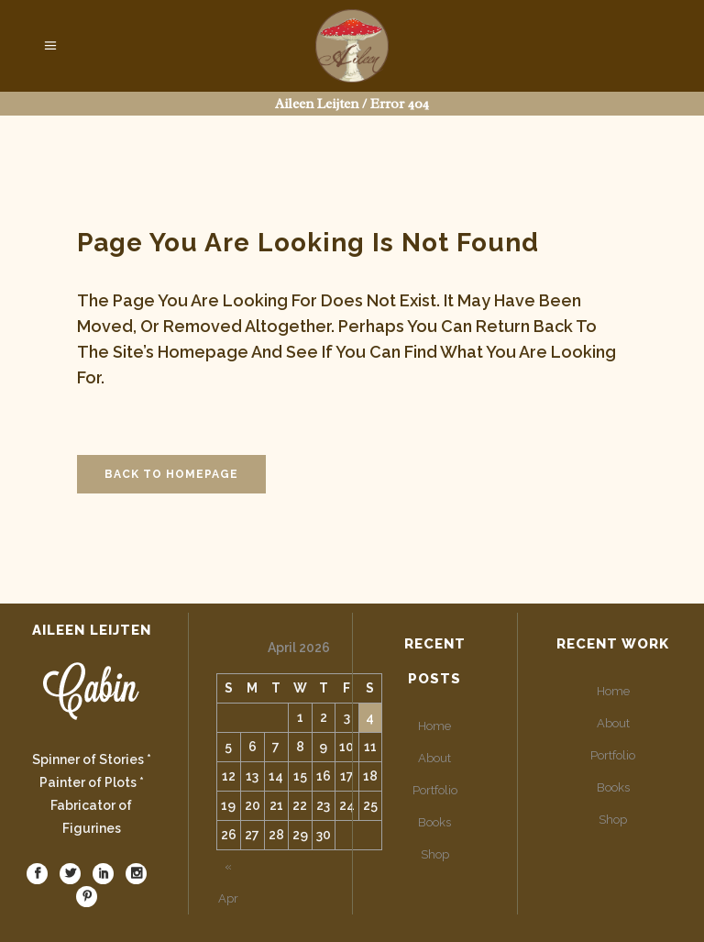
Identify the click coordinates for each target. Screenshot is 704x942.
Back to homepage (171, 474)
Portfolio (434, 790)
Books (434, 822)
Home (434, 726)
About (434, 758)
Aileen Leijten (316, 104)
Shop (435, 854)
